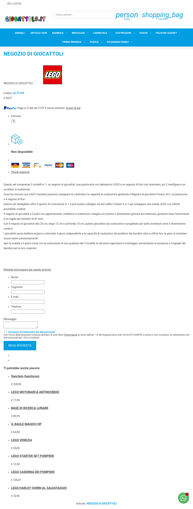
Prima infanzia (71, 42)
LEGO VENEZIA (21, 441)
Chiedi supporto (20, 172)
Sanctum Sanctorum (25, 377)
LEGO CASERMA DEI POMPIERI (32, 473)
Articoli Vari (38, 32)
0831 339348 (14, 3)
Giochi (143, 32)
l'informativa (70, 335)
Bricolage (78, 32)
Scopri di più (73, 107)
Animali (20, 32)
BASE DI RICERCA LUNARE (29, 409)
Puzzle (94, 42)
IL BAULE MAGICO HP (26, 425)
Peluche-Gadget (166, 32)
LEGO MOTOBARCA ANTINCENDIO (35, 393)
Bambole (58, 32)
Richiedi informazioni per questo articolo (27, 269)
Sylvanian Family (118, 42)
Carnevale (100, 32)
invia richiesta (19, 346)
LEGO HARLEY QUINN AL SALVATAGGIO (39, 489)
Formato (16, 116)
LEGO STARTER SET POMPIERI (32, 457)
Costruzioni (123, 32)
